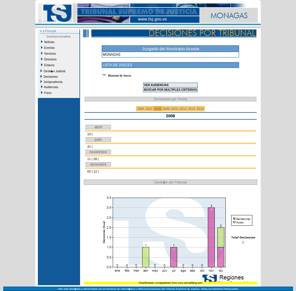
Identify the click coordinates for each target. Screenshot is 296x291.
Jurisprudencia (51, 82)
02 (89, 171)
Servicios (48, 53)
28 (95, 159)
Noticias (47, 42)
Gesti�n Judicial (52, 71)
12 (95, 171)
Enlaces (47, 65)
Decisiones (49, 76)
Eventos (48, 47)
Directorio (48, 59)
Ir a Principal (48, 31)
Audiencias (49, 87)
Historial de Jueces (119, 75)
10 (89, 134)
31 (89, 146)
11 (89, 159)
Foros (46, 92)
